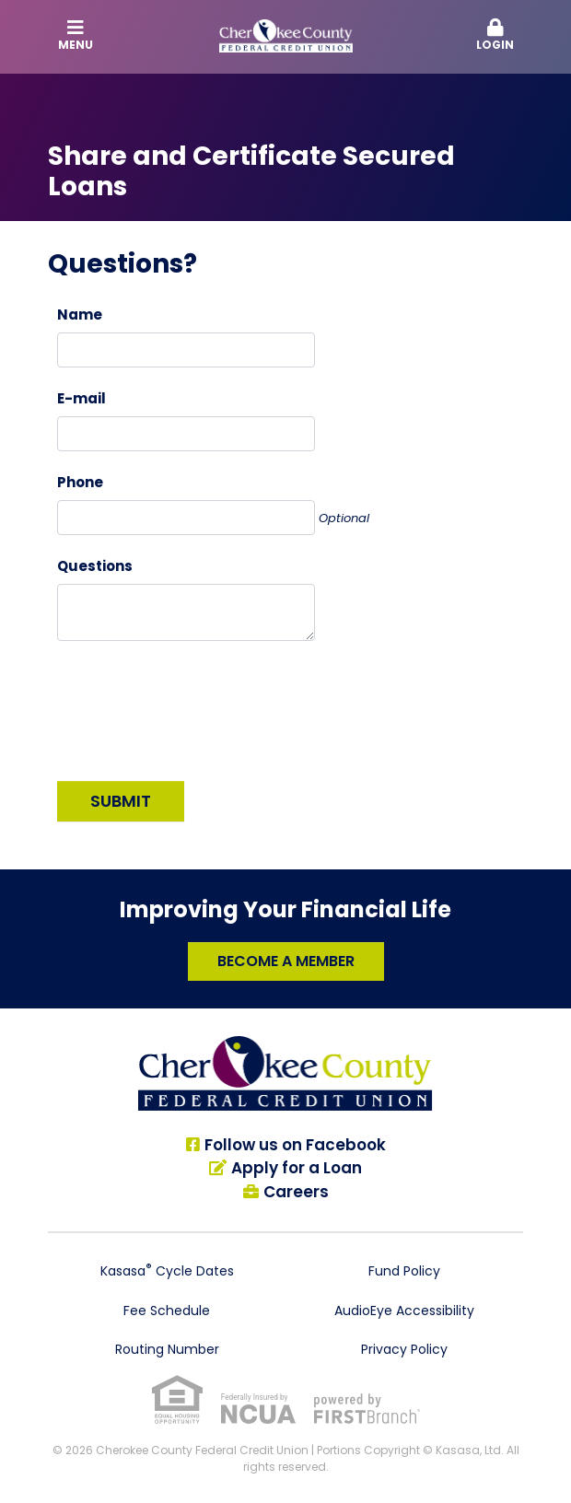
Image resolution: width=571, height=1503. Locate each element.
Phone (80, 482)
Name (79, 314)
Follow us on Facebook (295, 1145)
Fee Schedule (166, 1310)
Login (495, 35)
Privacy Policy (404, 1349)
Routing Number (167, 1349)
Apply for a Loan (296, 1168)
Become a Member (286, 961)
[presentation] (197, 704)
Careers (296, 1192)
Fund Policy (404, 1271)
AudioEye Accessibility (404, 1310)
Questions (95, 566)
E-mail (81, 398)
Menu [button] (76, 35)
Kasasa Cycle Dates (167, 1271)
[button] (495, 36)
